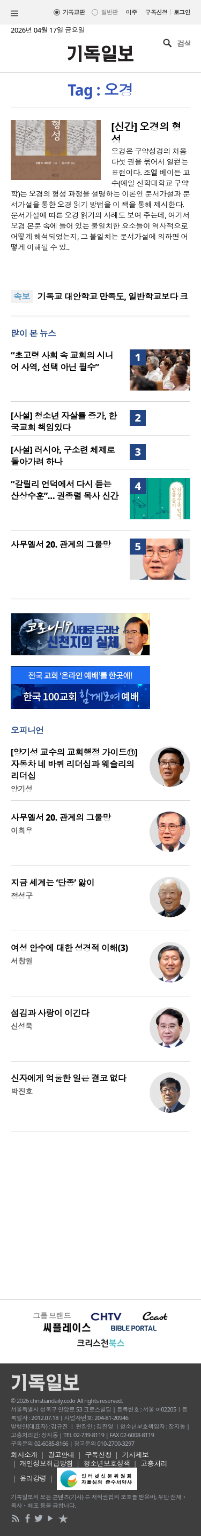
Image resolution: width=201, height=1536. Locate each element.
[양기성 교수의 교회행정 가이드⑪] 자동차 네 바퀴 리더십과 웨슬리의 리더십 (74, 764)
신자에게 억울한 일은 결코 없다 (68, 1078)
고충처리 (153, 1463)
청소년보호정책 (107, 1463)
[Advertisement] (100, 1214)
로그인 (182, 12)
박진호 (21, 1091)
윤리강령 (33, 1478)
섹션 (14, 13)
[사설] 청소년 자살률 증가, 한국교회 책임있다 (64, 421)
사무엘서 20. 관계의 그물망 (61, 544)
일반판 (109, 12)
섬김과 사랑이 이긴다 (50, 1013)
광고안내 (61, 1455)
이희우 (21, 830)
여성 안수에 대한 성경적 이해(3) (69, 948)
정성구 (21, 896)
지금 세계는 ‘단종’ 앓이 (52, 882)
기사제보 (135, 1455)
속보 (21, 296)
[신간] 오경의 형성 (146, 133)
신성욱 (21, 1026)
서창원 (21, 961)
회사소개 (24, 1455)
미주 (131, 12)
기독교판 (74, 12)
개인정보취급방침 (46, 1463)
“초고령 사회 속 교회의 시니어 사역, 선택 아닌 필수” (62, 361)
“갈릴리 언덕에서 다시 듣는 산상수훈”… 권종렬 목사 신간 (64, 490)
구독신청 (156, 12)
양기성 (21, 789)
